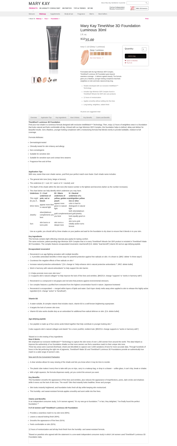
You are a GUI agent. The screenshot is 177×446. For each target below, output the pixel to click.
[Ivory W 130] (95, 54)
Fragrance (81, 14)
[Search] (138, 3)
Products (33, 8)
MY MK (90, 8)
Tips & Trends (80, 8)
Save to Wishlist (132, 61)
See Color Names (95, 58)
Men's (92, 14)
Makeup (42, 14)
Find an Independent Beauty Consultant (117, 8)
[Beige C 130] (102, 54)
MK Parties (67, 8)
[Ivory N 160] (106, 54)
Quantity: (129, 49)
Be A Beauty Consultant (49, 8)
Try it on (129, 63)
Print (146, 18)
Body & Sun (69, 14)
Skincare (32, 14)
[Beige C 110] (98, 54)
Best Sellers (103, 14)
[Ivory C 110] (53, 49)
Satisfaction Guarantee (118, 3)
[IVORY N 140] (109, 54)
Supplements (55, 14)
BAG (141, 8)
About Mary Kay (106, 3)
